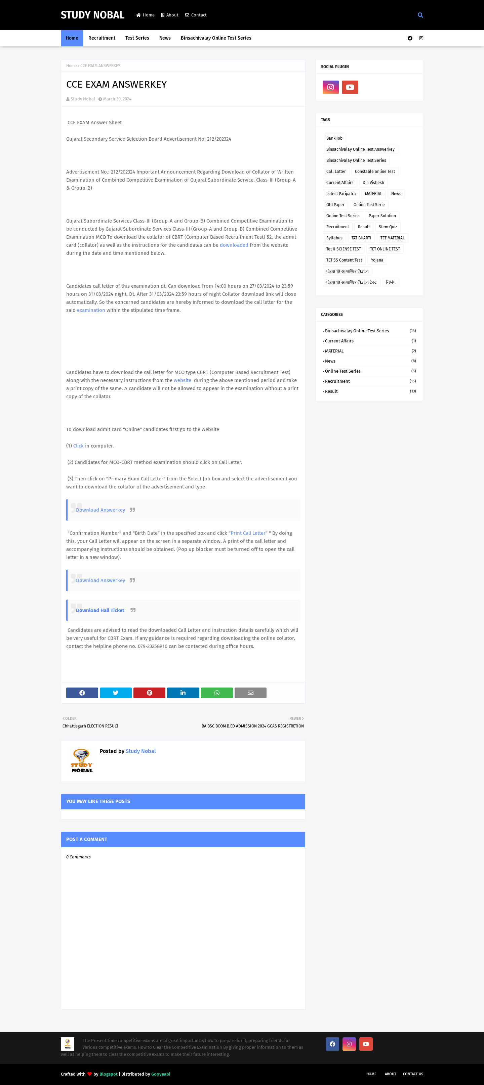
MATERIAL (373, 193)
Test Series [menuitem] (137, 38)
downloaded (234, 245)
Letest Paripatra (341, 193)
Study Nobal (92, 15)
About (169, 14)
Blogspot (108, 1074)
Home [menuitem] (72, 38)
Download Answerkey (101, 510)
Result (364, 227)
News (396, 193)
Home (145, 14)
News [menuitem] (165, 38)
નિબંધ (391, 282)
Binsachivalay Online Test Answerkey (360, 149)
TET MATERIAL (392, 238)
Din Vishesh (373, 182)
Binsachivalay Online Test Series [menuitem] (216, 38)
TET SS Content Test (344, 260)
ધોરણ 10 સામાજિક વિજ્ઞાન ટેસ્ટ (351, 282)
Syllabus (334, 238)
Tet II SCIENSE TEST (343, 249)
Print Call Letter (248, 533)
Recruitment (337, 227)
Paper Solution (382, 216)
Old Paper (335, 204)
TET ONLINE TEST (385, 249)
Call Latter (336, 171)
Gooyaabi (160, 1074)
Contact (196, 14)
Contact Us (413, 1074)
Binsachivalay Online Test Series (356, 160)
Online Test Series (343, 216)
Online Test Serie (369, 204)
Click (78, 446)
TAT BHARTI (361, 238)
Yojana (377, 260)
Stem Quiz (388, 227)
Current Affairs (340, 182)
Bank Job (334, 138)
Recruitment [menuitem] (101, 38)
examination (91, 310)
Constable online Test (375, 171)
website (182, 380)
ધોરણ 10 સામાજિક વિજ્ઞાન (347, 271)
